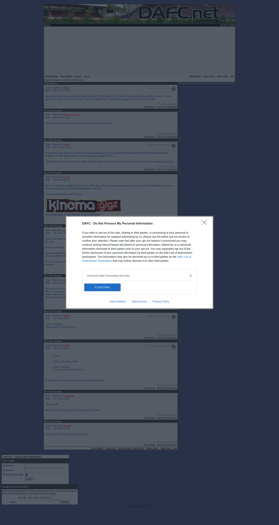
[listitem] (139, 276)
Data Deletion (118, 301)
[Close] (205, 223)
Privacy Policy (161, 301)
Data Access (139, 301)
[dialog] (139, 262)
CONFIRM (102, 287)
